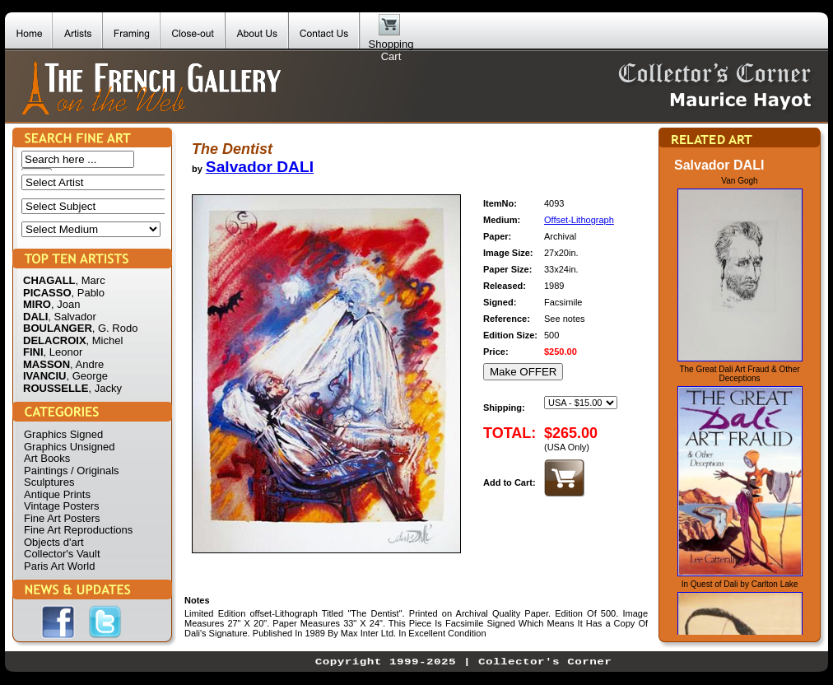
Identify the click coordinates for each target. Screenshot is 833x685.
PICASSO (47, 293)
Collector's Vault (62, 554)
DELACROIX (54, 340)
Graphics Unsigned (69, 446)
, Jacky (104, 388)
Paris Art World (59, 566)
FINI (33, 352)
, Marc (90, 280)
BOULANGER (57, 328)
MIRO (37, 304)
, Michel (104, 340)
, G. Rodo (115, 328)
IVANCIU (44, 376)
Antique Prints (57, 494)
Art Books (47, 458)
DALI (35, 316)
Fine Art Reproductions (78, 530)
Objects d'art (54, 542)
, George (87, 376)
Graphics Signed (63, 434)
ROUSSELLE (55, 388)
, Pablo (88, 293)
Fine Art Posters (62, 518)
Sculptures (49, 482)
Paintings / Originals (71, 470)
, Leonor (63, 352)
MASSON (46, 364)
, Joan (65, 304)
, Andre (87, 364)
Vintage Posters (62, 506)
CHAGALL (49, 280)
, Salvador (72, 316)
